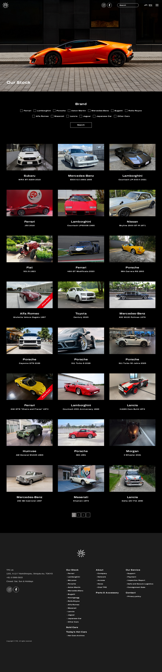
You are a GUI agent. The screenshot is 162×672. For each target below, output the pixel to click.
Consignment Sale (136, 587)
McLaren (72, 580)
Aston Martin (74, 587)
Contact (131, 592)
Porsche (72, 584)
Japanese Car (74, 618)
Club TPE (102, 587)
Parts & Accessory (107, 592)
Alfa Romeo (73, 604)
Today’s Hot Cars (76, 631)
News (100, 584)
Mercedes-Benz (75, 591)
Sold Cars (72, 627)
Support (131, 573)
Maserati (72, 608)
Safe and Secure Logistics (140, 584)
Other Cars (73, 622)
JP (145, 5)
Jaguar (71, 615)
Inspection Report (136, 580)
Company (102, 573)
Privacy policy (134, 596)
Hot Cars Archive (76, 635)
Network (102, 577)
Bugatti (71, 594)
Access (101, 580)
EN (150, 5)
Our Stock (72, 569)
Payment (131, 577)
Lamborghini (74, 577)
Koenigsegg (73, 597)
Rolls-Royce (74, 601)
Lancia (71, 611)
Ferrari (71, 573)
